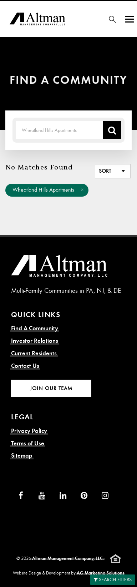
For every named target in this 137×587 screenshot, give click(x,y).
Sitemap (21, 455)
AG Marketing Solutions (100, 573)
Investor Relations (34, 341)
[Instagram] (105, 495)
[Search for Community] (112, 19)
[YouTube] (42, 495)
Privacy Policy (29, 431)
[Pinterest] (84, 495)
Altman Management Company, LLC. (68, 558)
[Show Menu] (129, 19)
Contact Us (25, 366)
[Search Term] (59, 130)
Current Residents (34, 353)
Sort (105, 171)
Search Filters (113, 580)
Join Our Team (51, 388)
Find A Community (34, 328)
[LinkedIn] (63, 495)
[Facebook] (21, 495)
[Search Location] (112, 130)
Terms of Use (27, 443)
